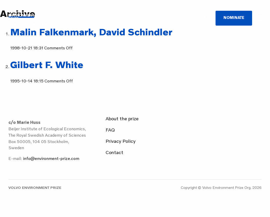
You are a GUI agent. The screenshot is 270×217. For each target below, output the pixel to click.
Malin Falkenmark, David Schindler (91, 31)
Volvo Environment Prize (30, 17)
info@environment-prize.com (51, 158)
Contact (114, 152)
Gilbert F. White (46, 64)
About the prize (122, 118)
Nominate (233, 17)
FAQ (110, 130)
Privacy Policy (121, 141)
